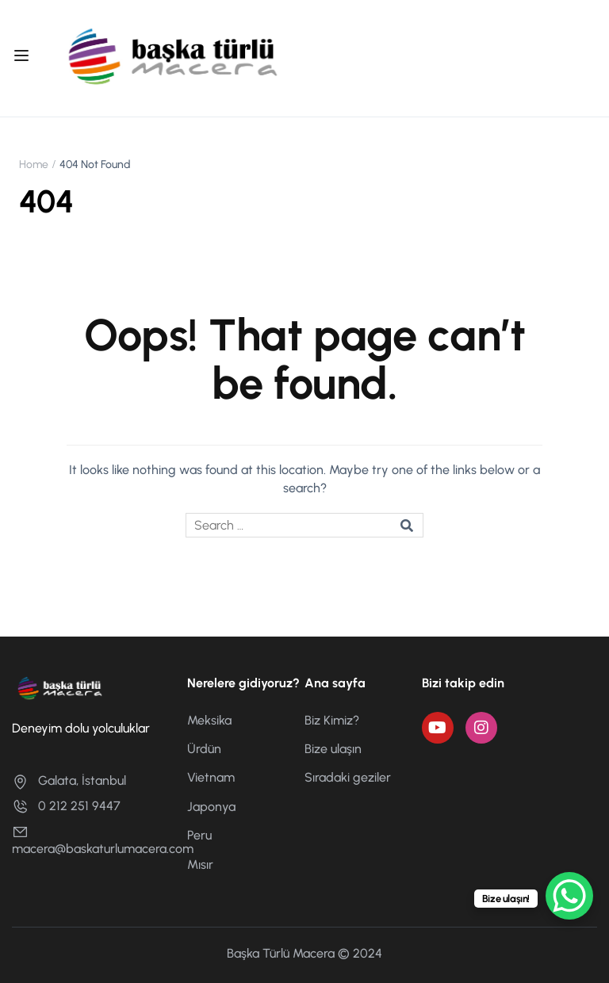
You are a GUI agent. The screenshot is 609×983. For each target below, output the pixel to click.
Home (33, 164)
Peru (199, 835)
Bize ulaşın (333, 748)
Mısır (200, 864)
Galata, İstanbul (69, 780)
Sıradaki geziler (347, 777)
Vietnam (211, 777)
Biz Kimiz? (331, 720)
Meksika (209, 720)
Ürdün (204, 748)
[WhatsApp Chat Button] (569, 896)
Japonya (211, 806)
